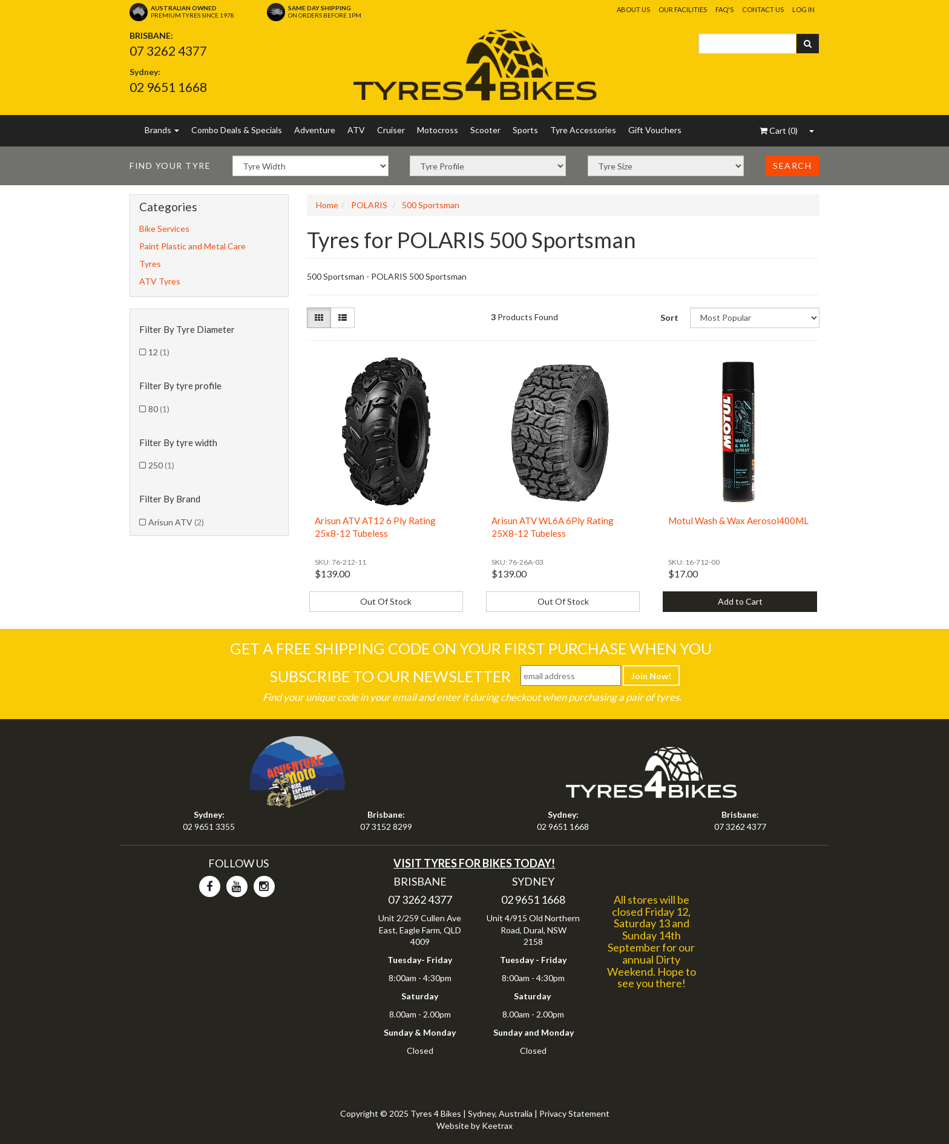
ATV (356, 130)
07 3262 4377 (168, 50)
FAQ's (724, 9)
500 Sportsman (430, 205)
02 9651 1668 (168, 86)
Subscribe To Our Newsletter (390, 676)
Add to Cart (740, 601)
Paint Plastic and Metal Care (192, 246)
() (779, 130)
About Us (633, 9)
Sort (669, 317)
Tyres (150, 263)
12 (158, 352)
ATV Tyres (159, 281)
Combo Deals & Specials (236, 130)
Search (792, 165)
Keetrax (497, 1125)
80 (158, 409)
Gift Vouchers (654, 130)
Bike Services (164, 228)
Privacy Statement (574, 1113)
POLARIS (369, 205)
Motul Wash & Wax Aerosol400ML (738, 520)
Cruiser (391, 130)
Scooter (485, 130)
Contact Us (763, 9)
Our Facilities (682, 9)
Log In (803, 9)
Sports (525, 130)
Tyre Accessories (583, 130)
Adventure (314, 130)
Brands (162, 130)
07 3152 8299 (386, 826)
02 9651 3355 (209, 826)
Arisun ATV (176, 522)
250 (161, 465)
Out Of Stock (386, 601)
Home (327, 205)
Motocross (437, 130)
